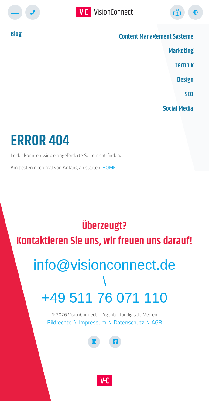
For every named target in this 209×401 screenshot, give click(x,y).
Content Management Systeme (156, 37)
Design (185, 80)
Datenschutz (129, 322)
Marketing (181, 51)
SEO (189, 94)
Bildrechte (59, 322)
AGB (157, 322)
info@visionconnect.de (104, 265)
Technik (184, 65)
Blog (16, 34)
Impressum (92, 322)
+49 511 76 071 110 (104, 298)
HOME (109, 167)
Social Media (178, 109)
